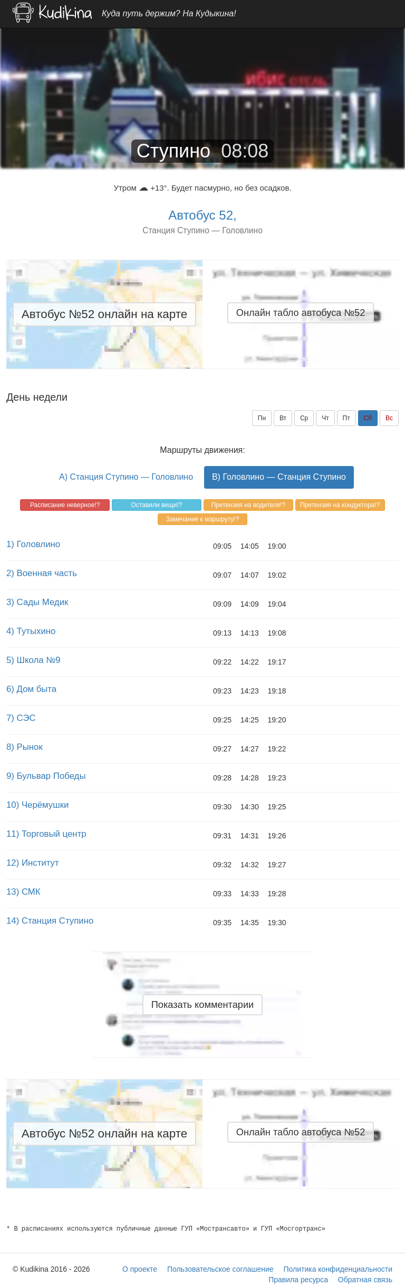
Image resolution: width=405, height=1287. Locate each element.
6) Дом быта (31, 689)
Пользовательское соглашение (220, 1269)
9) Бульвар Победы (45, 776)
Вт (282, 418)
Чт (325, 418)
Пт (346, 418)
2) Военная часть (41, 573)
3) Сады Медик (37, 602)
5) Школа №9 (33, 660)
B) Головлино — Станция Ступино (279, 476)
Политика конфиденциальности (337, 1269)
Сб (368, 418)
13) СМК (23, 892)
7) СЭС (21, 718)
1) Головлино (33, 544)
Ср (304, 418)
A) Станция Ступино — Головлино (126, 476)
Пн (262, 418)
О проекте (139, 1269)
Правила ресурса (298, 1279)
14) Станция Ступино (49, 921)
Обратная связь (365, 1279)
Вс (389, 418)
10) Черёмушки (37, 805)
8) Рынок (24, 747)
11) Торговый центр (46, 834)
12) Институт (32, 863)
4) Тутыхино (30, 631)
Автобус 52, (202, 215)
